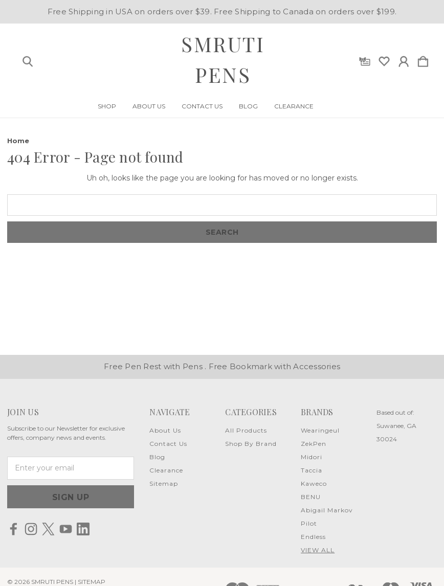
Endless (313, 536)
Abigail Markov (327, 510)
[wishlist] (384, 59)
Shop (107, 106)
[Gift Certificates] (364, 59)
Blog (248, 106)
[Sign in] (403, 59)
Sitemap (163, 483)
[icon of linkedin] (83, 529)
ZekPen (313, 443)
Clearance (294, 106)
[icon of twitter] (48, 529)
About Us (148, 106)
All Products (246, 430)
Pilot (309, 523)
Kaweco (314, 483)
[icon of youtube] (65, 529)
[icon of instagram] (31, 529)
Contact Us (202, 106)
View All (318, 550)
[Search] (27, 59)
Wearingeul (320, 430)
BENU (311, 497)
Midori (311, 457)
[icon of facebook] (13, 529)
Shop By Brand (251, 443)
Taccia (311, 470)
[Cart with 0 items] (423, 59)
